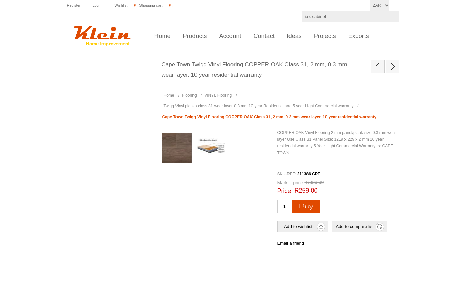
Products (195, 36)
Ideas (294, 36)
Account (230, 36)
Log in (97, 5)
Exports (358, 36)
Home (162, 36)
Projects (325, 36)
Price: (285, 190)
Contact (264, 36)
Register (74, 5)
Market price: (291, 182)
